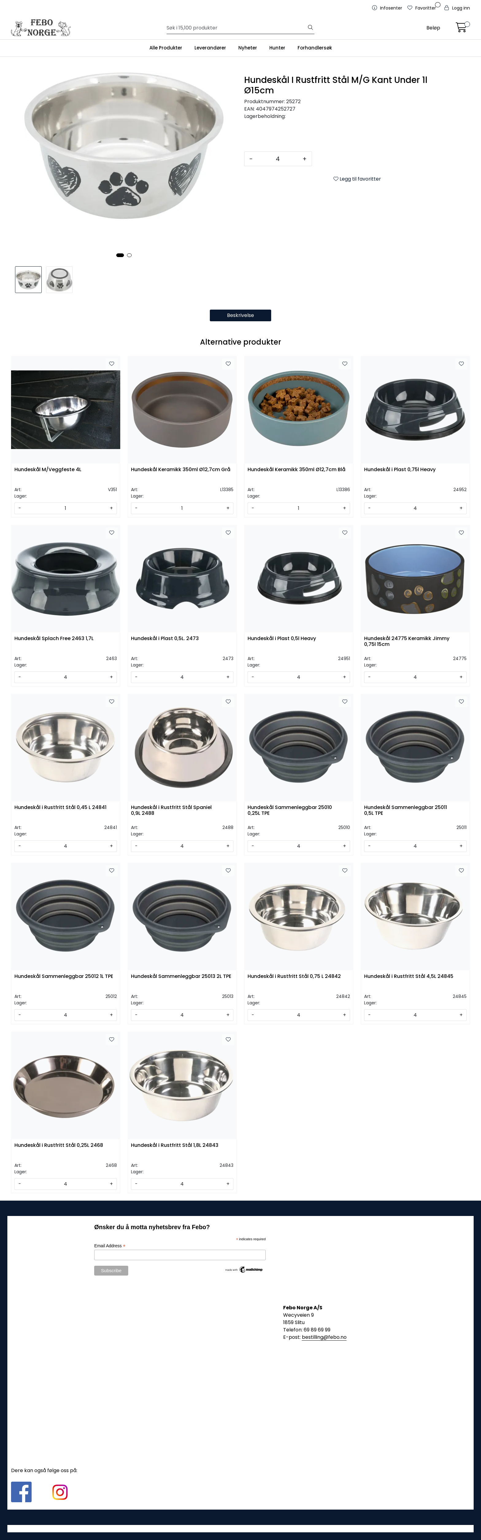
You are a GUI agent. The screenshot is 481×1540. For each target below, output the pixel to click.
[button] (120, 255)
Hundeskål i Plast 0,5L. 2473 (165, 638)
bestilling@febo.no (324, 1337)
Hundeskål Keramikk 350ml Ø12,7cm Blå (296, 470)
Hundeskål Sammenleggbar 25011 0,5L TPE (405, 810)
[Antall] (277, 158)
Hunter (277, 48)
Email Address (109, 1246)
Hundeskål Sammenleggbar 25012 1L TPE (63, 976)
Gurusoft (240, 1528)
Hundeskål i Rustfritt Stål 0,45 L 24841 (60, 807)
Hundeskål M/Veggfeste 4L (47, 470)
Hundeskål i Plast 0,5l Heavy (282, 638)
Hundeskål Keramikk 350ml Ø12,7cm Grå (180, 470)
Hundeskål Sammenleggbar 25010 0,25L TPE (290, 810)
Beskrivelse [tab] (240, 315)
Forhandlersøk (315, 48)
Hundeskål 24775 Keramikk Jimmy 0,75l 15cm (406, 641)
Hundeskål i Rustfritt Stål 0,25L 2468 (58, 1145)
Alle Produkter (165, 48)
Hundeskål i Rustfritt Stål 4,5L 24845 (408, 976)
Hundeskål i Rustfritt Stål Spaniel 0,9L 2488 (171, 810)
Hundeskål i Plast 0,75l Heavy (400, 470)
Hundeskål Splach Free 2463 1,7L (54, 638)
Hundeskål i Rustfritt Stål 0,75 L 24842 (294, 976)
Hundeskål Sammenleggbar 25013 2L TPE (181, 976)
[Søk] (237, 28)
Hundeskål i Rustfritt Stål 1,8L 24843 (174, 1145)
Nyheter (247, 48)
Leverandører (210, 48)
